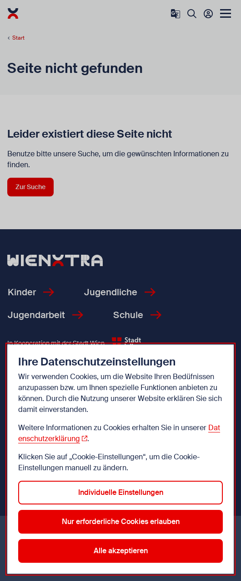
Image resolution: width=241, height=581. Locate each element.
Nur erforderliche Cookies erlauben (121, 521)
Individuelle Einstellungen (120, 492)
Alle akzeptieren (121, 550)
